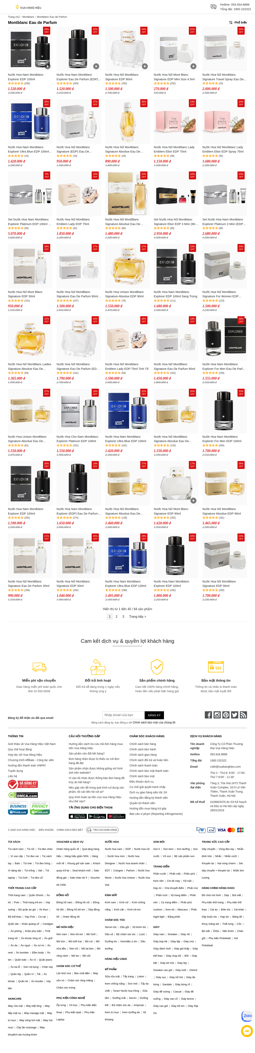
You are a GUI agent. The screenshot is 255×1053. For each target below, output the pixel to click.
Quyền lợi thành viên (142, 803)
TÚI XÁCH (14, 841)
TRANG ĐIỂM (161, 866)
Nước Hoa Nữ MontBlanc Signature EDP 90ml (219, 584)
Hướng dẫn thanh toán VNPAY (27, 765)
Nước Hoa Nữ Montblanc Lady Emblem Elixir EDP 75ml (174, 149)
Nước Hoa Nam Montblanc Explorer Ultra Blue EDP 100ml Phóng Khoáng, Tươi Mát (28, 149)
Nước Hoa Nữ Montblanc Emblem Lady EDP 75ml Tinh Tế (126, 366)
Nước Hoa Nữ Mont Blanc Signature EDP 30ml (25, 294)
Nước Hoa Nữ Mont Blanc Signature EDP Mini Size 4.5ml (174, 77)
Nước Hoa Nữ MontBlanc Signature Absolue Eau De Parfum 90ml (171, 439)
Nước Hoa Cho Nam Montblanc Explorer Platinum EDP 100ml (77, 439)
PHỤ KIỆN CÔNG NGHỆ (70, 997)
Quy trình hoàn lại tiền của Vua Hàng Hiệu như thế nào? (95, 799)
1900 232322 (242, 9)
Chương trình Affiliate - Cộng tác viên (31, 760)
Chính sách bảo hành (142, 749)
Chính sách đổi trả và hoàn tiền (148, 760)
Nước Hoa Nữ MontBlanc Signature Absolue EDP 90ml (221, 511)
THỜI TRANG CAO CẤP (22, 888)
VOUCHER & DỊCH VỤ (69, 841)
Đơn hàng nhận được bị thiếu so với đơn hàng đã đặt (94, 761)
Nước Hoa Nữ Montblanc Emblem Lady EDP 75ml (73, 222)
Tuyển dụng (15, 770)
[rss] (243, 714)
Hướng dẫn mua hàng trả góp (147, 808)
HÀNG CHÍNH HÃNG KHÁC (218, 888)
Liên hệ (12, 776)
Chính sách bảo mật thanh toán (149, 770)
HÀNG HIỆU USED (116, 958)
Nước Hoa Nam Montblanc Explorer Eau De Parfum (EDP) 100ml (77, 77)
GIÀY (156, 927)
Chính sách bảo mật (142, 776)
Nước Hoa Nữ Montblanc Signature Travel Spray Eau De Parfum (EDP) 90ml (223, 77)
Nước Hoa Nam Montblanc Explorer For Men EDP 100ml (221, 439)
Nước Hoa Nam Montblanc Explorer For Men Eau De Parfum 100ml (224, 366)
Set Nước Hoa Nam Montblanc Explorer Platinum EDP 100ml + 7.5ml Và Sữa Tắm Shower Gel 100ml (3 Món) (29, 222)
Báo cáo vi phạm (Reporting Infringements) (156, 813)
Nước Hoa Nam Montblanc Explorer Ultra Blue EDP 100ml (125, 439)
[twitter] (234, 714)
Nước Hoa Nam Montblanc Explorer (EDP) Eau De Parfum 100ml (77, 511)
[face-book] (208, 714)
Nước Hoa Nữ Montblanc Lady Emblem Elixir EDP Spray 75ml (222, 149)
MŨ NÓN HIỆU (65, 927)
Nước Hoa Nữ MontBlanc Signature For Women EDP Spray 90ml (220, 294)
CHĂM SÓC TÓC (115, 919)
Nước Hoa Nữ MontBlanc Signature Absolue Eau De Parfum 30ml (122, 222)
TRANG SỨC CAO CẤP (216, 841)
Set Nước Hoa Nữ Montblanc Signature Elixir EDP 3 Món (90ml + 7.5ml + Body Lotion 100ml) (176, 222)
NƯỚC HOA (112, 841)
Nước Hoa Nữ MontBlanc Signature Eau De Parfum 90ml (174, 366)
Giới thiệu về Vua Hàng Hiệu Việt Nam (32, 744)
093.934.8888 (240, 4)
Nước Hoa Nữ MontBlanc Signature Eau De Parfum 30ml (28, 584)
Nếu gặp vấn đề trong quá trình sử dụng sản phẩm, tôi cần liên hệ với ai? (96, 789)
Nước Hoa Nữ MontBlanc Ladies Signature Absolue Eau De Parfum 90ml (29, 366)
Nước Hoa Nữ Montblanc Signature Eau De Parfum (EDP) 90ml (78, 366)
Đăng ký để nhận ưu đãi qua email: (31, 717)
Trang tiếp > (137, 616)
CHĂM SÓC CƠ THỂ (68, 966)
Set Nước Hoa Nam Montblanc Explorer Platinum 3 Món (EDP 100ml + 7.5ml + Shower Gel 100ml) (222, 222)
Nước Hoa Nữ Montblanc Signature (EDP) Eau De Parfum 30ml (73, 149)
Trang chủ (14, 16)
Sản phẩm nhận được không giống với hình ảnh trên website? (96, 770)
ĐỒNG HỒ (62, 895)
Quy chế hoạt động (20, 749)
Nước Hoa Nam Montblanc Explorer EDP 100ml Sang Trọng (175, 294)
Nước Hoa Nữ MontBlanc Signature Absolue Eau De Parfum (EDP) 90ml (122, 511)
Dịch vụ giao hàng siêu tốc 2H (148, 792)
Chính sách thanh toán (143, 765)
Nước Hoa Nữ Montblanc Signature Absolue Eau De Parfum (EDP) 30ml (122, 149)
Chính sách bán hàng (142, 744)
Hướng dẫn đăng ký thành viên (148, 797)
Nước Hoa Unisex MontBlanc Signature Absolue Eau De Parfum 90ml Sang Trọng (27, 439)
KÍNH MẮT (111, 895)
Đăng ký (154, 715)
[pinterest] (226, 714)
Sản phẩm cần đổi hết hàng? (87, 753)
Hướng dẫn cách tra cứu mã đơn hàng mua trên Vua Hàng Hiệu (96, 746)
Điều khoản (46, 830)
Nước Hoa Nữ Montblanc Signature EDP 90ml (121, 77)
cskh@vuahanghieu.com (225, 766)
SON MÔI (159, 841)
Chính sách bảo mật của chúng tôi (154, 722)
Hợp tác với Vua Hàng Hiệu (25, 754)
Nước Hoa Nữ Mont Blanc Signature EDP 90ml (171, 511)
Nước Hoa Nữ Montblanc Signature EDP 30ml (73, 584)
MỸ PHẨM (110, 969)
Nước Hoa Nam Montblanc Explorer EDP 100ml (25, 77)
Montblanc (28, 16)
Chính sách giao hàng (143, 754)
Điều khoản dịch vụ (141, 781)
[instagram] (217, 714)
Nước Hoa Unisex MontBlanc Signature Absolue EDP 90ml (124, 294)
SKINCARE (15, 998)
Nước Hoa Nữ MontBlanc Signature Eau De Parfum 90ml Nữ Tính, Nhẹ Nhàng (77, 294)
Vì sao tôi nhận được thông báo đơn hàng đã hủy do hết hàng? (96, 780)
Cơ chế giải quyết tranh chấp (147, 787)
